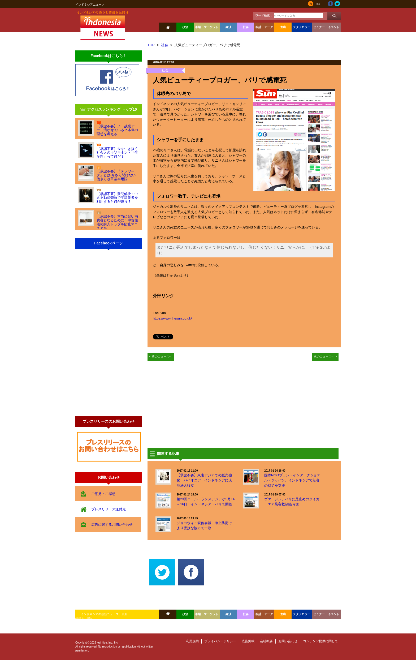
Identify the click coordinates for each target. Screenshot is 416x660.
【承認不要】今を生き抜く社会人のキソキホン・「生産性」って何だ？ (117, 152)
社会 (246, 27)
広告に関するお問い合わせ (112, 525)
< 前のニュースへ (160, 356)
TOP (151, 45)
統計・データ (264, 27)
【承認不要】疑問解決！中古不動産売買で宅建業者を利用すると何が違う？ (117, 198)
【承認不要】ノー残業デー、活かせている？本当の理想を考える (117, 130)
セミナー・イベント (326, 27)
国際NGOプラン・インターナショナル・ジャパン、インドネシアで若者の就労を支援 (292, 480)
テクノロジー (301, 27)
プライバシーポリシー (220, 641)
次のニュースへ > (325, 356)
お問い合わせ (287, 641)
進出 (283, 27)
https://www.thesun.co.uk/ (172, 318)
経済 (228, 27)
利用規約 (192, 641)
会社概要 (266, 641)
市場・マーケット (206, 27)
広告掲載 (248, 641)
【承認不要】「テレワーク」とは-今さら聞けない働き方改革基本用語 (116, 175)
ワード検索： (264, 15)
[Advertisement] (192, 403)
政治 (185, 27)
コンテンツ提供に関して (320, 641)
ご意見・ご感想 (103, 494)
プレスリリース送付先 (108, 509)
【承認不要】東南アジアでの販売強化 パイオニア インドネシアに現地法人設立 (204, 480)
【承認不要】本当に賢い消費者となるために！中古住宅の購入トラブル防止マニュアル (117, 222)
